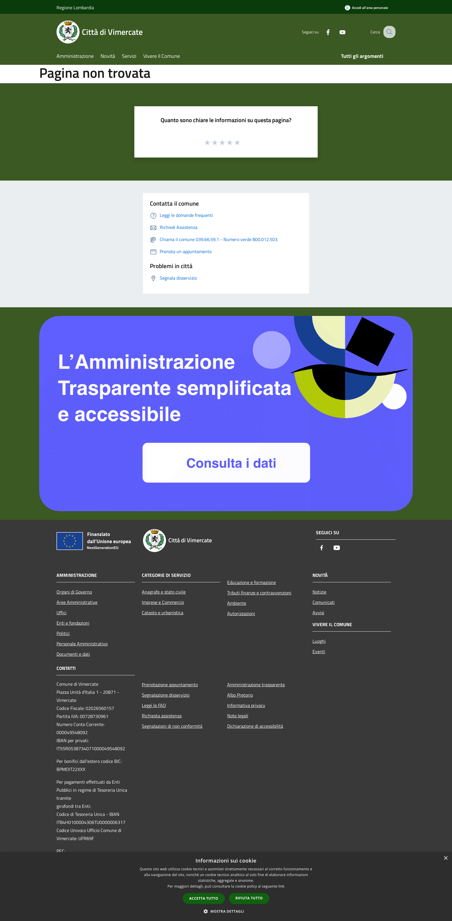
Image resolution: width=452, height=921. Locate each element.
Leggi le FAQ (154, 705)
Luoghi (319, 641)
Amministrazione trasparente (256, 684)
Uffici (61, 612)
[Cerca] (389, 32)
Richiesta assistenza (162, 715)
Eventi (318, 651)
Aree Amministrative (76, 602)
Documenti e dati (73, 654)
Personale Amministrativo (82, 643)
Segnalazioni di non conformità (172, 726)
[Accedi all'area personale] (366, 7)
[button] (226, 911)
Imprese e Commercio (163, 602)
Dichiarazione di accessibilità (255, 726)
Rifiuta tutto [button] (249, 898)
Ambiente (236, 603)
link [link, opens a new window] (281, 886)
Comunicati (323, 602)
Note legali (237, 715)
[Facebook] (323, 32)
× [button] (445, 858)
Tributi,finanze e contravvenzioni (259, 592)
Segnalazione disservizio (165, 694)
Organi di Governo (74, 591)
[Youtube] (337, 32)
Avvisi (318, 612)
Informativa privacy (246, 705)
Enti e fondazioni (72, 622)
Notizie (319, 591)
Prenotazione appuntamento (170, 684)
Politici (63, 633)
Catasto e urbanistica (162, 612)
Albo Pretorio (240, 694)
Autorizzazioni (241, 613)
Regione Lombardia (75, 7)
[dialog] (226, 886)
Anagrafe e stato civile (164, 591)
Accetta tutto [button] (203, 898)
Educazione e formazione (251, 582)
